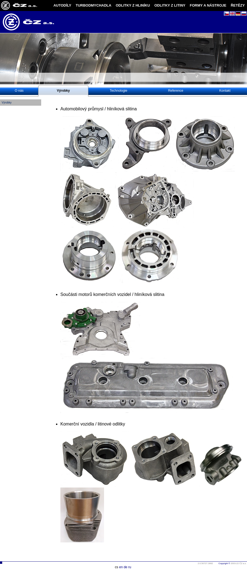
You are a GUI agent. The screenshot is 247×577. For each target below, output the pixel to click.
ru (129, 567)
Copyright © (224, 563)
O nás (19, 91)
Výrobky (63, 91)
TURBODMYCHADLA (93, 5)
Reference (175, 91)
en (121, 567)
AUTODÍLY (62, 5)
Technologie (118, 91)
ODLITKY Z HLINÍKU (133, 5)
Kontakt (225, 91)
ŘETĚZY (238, 5)
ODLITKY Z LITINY (169, 5)
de (125, 567)
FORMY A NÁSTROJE (208, 5)
